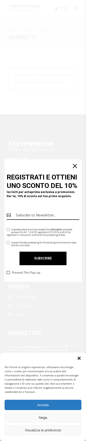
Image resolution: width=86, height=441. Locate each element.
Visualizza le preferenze (43, 430)
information (56, 229)
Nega (43, 417)
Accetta (43, 405)
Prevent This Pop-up (26, 272)
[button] (79, 358)
